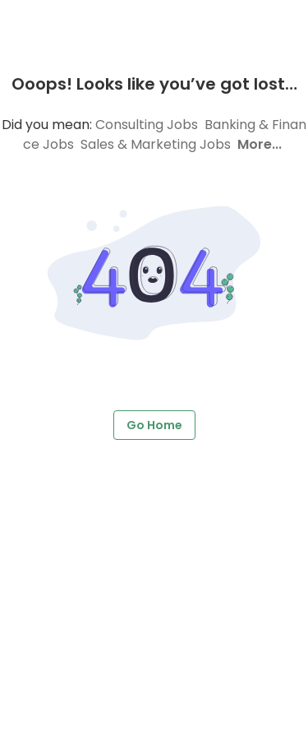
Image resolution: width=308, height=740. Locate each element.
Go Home (154, 425)
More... (259, 144)
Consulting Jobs (146, 124)
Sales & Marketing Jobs (155, 144)
